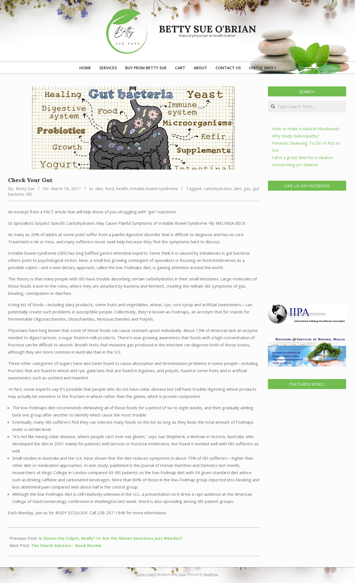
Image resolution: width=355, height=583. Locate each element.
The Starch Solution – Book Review (66, 545)
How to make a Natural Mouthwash (305, 128)
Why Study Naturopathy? (296, 136)
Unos (181, 574)
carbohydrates (218, 188)
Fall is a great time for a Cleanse (302, 157)
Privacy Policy (146, 574)
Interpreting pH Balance (295, 164)
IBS (29, 194)
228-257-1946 (111, 512)
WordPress (211, 574)
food (109, 188)
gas (247, 188)
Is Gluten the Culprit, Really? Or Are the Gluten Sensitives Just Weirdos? (110, 538)
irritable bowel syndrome (154, 188)
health (122, 188)
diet (99, 188)
